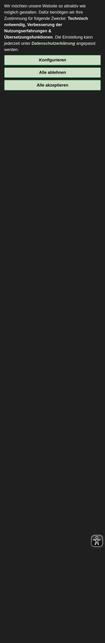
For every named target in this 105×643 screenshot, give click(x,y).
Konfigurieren (52, 60)
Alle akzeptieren (52, 85)
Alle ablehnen (52, 72)
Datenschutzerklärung (53, 43)
